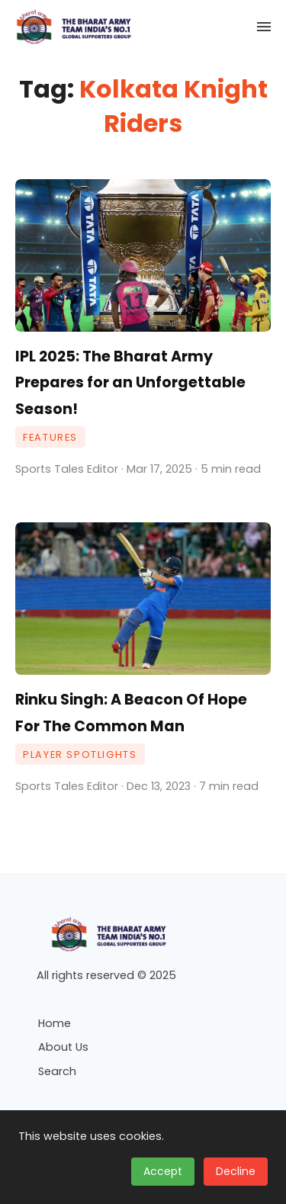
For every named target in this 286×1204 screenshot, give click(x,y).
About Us (63, 1047)
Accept (162, 1171)
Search (57, 1071)
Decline (235, 1171)
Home (54, 1023)
